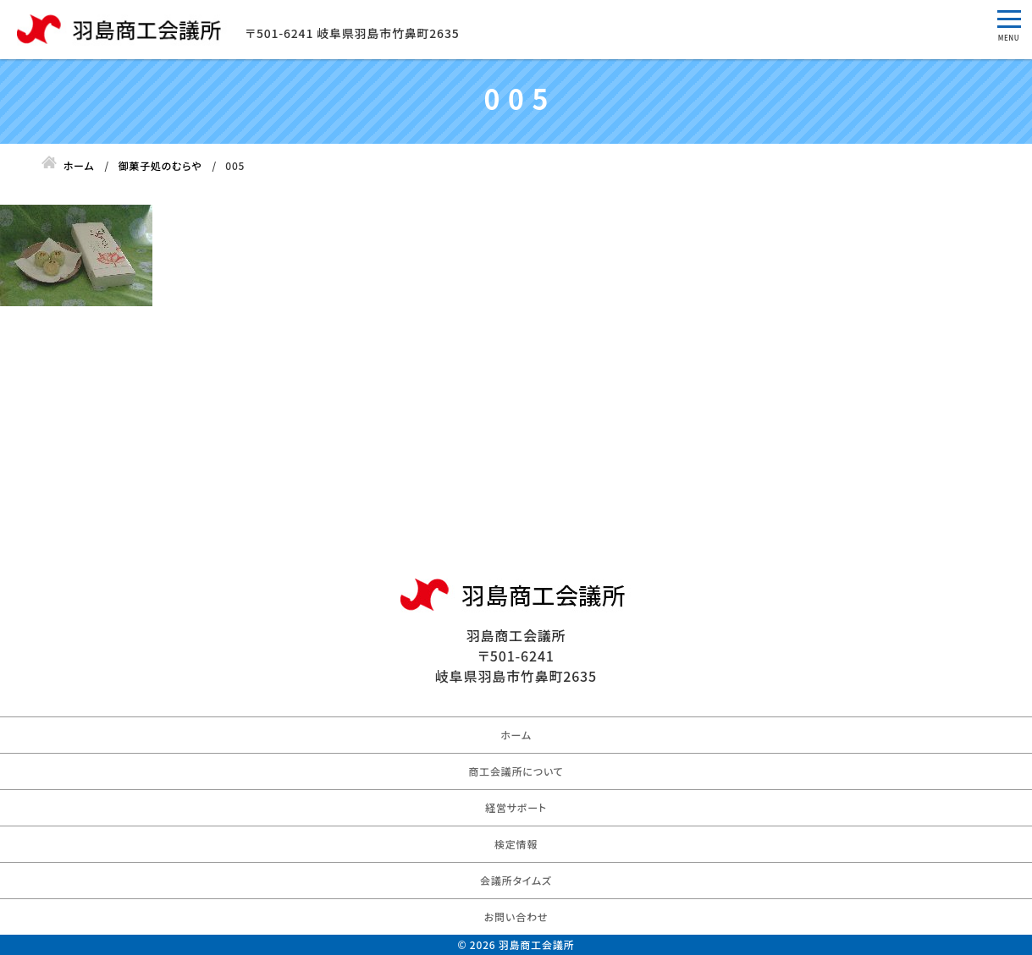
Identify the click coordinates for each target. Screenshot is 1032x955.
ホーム (516, 734)
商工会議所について (515, 771)
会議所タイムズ (516, 880)
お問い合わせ (516, 916)
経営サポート (516, 807)
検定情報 (516, 844)
